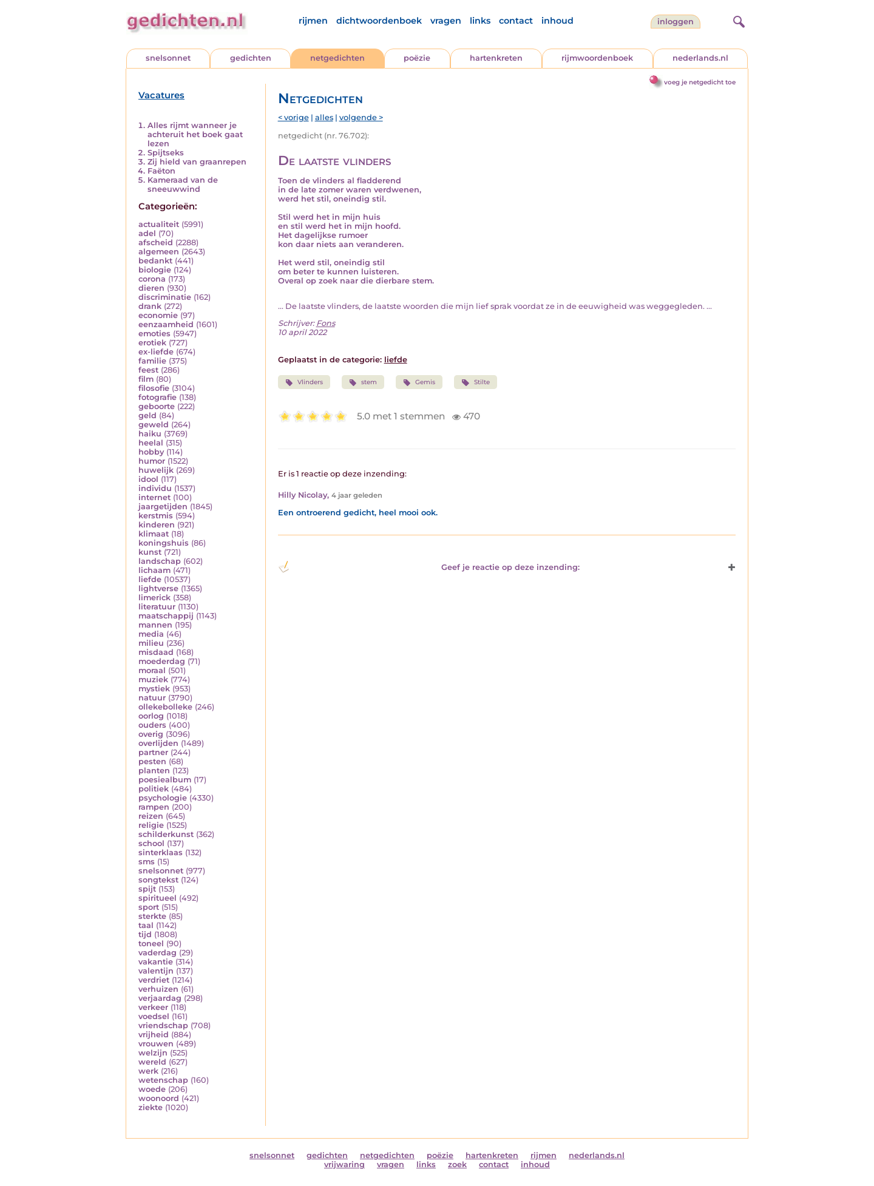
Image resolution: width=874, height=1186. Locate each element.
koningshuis (163, 542)
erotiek (152, 342)
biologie (154, 269)
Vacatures (161, 95)
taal (146, 925)
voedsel (153, 1016)
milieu (151, 643)
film (146, 379)
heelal (150, 442)
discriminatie (164, 297)
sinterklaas (160, 852)
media (151, 634)
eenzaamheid (166, 324)
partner (153, 752)
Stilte (475, 382)
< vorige (293, 117)
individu (155, 488)
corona (152, 278)
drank (149, 306)
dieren (151, 288)
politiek (153, 788)
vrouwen (156, 1043)
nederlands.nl (700, 58)
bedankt (155, 260)
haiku (149, 433)
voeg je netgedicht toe (700, 82)
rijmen (313, 20)
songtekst (158, 879)
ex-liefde (156, 351)
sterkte (152, 916)
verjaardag (159, 998)
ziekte (150, 1107)
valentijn (156, 970)
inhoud (557, 20)
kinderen (156, 524)
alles (324, 117)
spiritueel (157, 898)
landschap (159, 561)
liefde (149, 579)
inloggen (675, 21)
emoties (154, 333)
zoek (457, 1164)
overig (150, 734)
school (151, 843)
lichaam (154, 570)
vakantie (155, 961)
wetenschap (163, 1080)
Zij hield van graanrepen (196, 161)
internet (154, 497)
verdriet (153, 979)
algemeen (158, 251)
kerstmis (155, 515)
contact (516, 20)
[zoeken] (737, 20)
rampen (153, 807)
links (480, 20)
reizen (150, 816)
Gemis (419, 382)
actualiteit (158, 224)
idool (148, 479)
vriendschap (163, 1025)
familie (152, 360)
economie (158, 315)
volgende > (361, 117)
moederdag (161, 661)
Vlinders (304, 382)
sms (146, 861)
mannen (155, 624)
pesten (152, 761)
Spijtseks (165, 152)
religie (151, 825)
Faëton (161, 170)
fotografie (157, 397)
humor (151, 461)
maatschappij (166, 615)
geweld (153, 424)
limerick (154, 597)
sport (148, 907)
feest (148, 369)
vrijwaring (344, 1164)
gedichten (250, 58)
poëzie (417, 58)
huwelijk (156, 470)
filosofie (153, 388)
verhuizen (158, 989)
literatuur (156, 606)
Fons (325, 323)
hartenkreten (496, 58)
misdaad (156, 652)
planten (154, 770)
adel (147, 233)
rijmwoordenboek (597, 58)
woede (152, 1089)
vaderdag (157, 952)
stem (363, 382)
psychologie (162, 797)
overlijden (158, 743)
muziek (153, 679)
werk (148, 1071)
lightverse (158, 588)
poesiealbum (164, 779)
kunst (149, 552)
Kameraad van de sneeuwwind (182, 184)
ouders (152, 725)
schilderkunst (166, 834)
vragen (445, 20)
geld (147, 415)
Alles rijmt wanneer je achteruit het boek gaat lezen (195, 134)
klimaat (153, 533)
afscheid (155, 242)
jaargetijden (163, 506)
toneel (151, 943)
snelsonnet (168, 58)
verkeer (153, 1007)
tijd (145, 934)
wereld (152, 1061)
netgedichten (337, 58)
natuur (152, 697)
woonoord (158, 1098)
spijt (147, 888)
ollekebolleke (165, 706)
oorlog (151, 715)
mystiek (154, 688)
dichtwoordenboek (379, 20)
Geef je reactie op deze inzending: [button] (429, 567)
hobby (151, 451)
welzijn (153, 1052)
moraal (152, 670)
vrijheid (153, 1034)
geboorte (156, 406)
